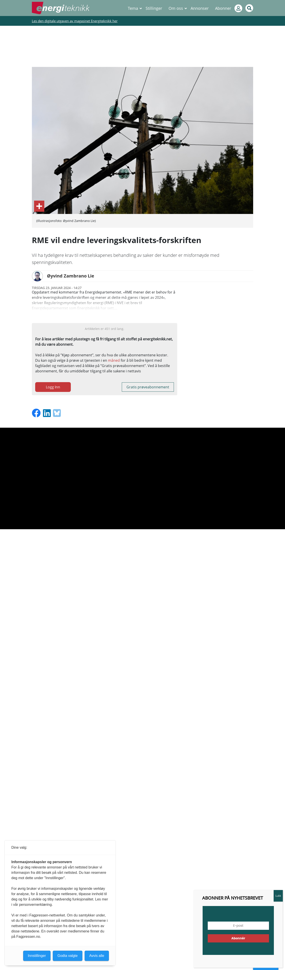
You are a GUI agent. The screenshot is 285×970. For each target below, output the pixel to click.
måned (114, 360)
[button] (270, 958)
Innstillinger (266, 966)
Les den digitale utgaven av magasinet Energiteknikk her (75, 21)
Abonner (223, 8)
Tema (133, 8)
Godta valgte (67, 956)
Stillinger (154, 8)
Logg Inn (53, 387)
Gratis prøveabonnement (147, 387)
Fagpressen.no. (28, 936)
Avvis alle (96, 956)
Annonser (200, 8)
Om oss (176, 8)
